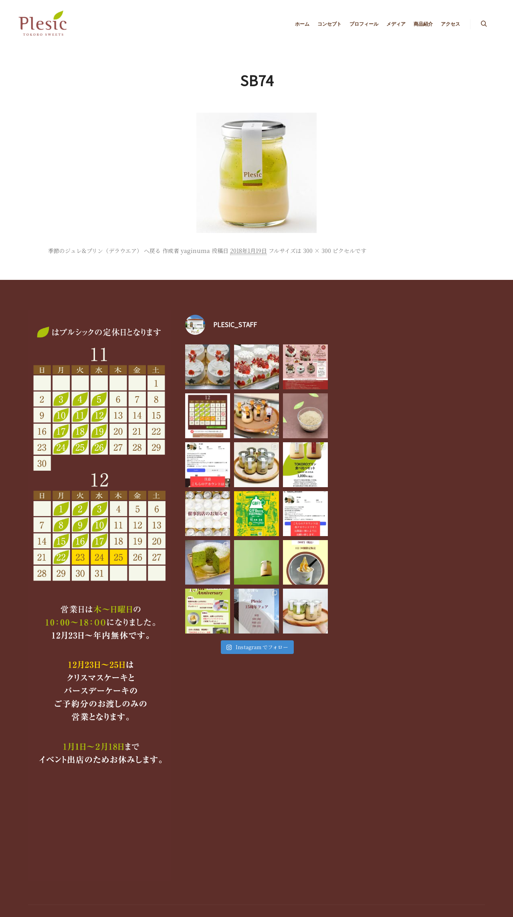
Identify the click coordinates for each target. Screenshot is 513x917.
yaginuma (195, 251)
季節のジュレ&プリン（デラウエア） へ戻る (104, 251)
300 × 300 (317, 251)
